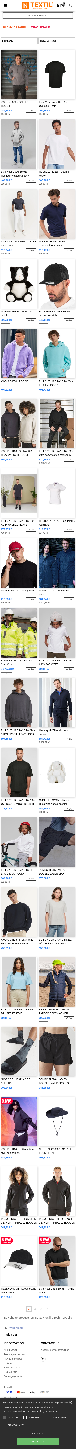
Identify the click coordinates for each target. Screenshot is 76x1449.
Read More (51, 1411)
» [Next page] (47, 1308)
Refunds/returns (12, 1367)
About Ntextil (10, 1350)
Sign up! (11, 1334)
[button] (58, 5)
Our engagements (13, 1376)
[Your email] (31, 1328)
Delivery (8, 1363)
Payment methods (13, 1358)
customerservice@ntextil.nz (55, 1350)
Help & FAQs (10, 1372)
